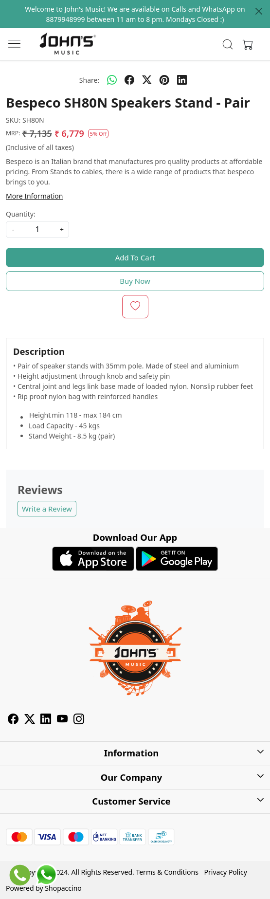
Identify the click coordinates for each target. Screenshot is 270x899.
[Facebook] (13, 720)
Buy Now (135, 281)
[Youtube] (62, 720)
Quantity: (21, 214)
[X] (29, 720)
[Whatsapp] (112, 80)
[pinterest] (164, 80)
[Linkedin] (45, 720)
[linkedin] (182, 80)
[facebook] (129, 80)
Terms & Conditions (167, 872)
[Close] (259, 11)
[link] (227, 44)
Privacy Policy (225, 872)
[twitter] (147, 80)
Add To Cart (135, 257)
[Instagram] (79, 720)
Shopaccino (63, 888)
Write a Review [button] (47, 509)
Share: (89, 80)
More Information (34, 196)
